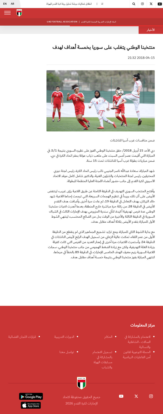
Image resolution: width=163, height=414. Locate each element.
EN (5, 4)
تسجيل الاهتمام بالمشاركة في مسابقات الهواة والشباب (102, 359)
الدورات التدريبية (64, 336)
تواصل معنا (66, 352)
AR (12, 4)
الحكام (108, 336)
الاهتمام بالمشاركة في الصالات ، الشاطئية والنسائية (137, 342)
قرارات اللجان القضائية (22, 336)
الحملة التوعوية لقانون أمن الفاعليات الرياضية (136, 354)
